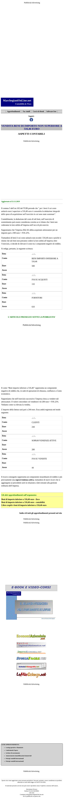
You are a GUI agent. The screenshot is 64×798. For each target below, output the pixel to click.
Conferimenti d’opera (12, 750)
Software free (51, 111)
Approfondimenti (13, 111)
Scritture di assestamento (13, 753)
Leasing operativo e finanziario (14, 747)
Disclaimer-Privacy (31, 789)
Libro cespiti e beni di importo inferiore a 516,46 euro (23, 505)
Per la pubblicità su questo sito (31, 796)
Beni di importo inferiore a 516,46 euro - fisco (20, 499)
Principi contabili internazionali (15, 758)
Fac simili (26, 111)
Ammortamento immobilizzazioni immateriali (18, 756)
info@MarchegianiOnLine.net (34, 794)
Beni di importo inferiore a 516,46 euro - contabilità (23, 502)
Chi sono (31, 793)
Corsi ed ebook (38, 111)
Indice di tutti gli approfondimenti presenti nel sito (40, 513)
